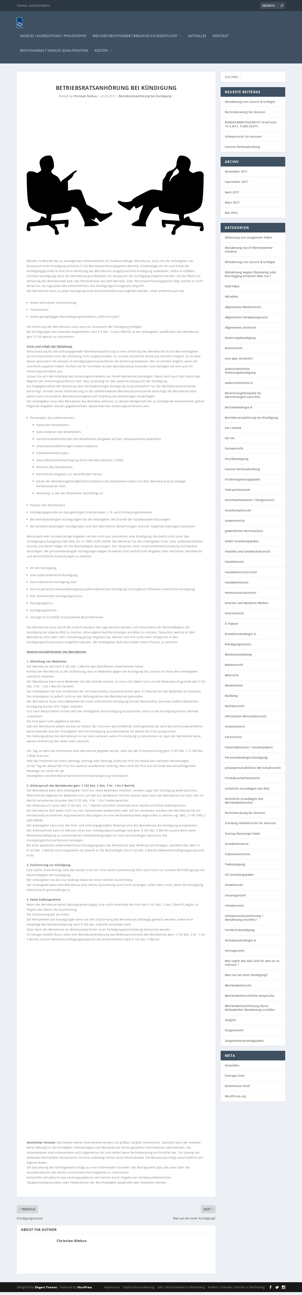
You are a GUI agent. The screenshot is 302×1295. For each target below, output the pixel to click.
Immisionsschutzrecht (240, 596)
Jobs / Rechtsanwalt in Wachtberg (181, 1290)
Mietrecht (232, 678)
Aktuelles (197, 39)
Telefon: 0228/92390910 (33, 6)
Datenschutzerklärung (138, 1290)
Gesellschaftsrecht (238, 513)
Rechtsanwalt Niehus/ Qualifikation (54, 54)
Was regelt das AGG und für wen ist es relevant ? (252, 966)
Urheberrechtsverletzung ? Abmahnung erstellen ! (244, 920)
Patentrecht (233, 740)
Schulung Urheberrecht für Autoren (250, 826)
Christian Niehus (85, 99)
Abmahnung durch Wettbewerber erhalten (249, 252)
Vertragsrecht (235, 953)
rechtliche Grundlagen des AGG (247, 791)
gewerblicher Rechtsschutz (244, 534)
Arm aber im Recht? (239, 361)
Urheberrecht (234, 908)
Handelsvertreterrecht (241, 575)
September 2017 (236, 185)
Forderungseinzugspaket (242, 482)
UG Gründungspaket (239, 877)
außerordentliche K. (239, 386)
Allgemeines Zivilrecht (240, 330)
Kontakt (220, 39)
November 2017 (236, 174)
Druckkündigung (237, 462)
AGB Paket (232, 289)
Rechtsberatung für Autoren (245, 115)
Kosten (101, 54)
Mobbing (231, 699)
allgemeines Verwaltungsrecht (246, 320)
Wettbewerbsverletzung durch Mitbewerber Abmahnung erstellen (250, 1011)
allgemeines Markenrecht (243, 310)
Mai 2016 (231, 216)
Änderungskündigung (240, 341)
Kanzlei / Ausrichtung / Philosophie (53, 39)
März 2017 (232, 205)
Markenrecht (234, 668)
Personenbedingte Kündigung (246, 760)
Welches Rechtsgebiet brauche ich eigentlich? (134, 39)
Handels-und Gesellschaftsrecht (248, 554)
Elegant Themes (46, 1290)
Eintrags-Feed (234, 1079)
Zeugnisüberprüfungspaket (244, 1044)
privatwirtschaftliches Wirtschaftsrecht (253, 771)
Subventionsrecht (237, 857)
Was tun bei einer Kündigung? (246, 978)
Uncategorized (235, 898)
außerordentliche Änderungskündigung (240, 373)
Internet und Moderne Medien (246, 606)
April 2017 (232, 195)
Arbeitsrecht (234, 351)
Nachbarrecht (235, 709)
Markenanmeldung (238, 657)
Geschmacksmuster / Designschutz (250, 503)
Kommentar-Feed (237, 1089)
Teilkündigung (235, 867)
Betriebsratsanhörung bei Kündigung (145, 99)
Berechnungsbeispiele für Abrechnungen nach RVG (243, 398)
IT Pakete (231, 627)
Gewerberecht (235, 523)
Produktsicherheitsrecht (242, 781)
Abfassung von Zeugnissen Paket (248, 240)
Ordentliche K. (235, 729)
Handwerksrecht (237, 585)
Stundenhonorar (237, 847)
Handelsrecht (234, 565)
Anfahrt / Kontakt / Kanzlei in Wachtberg (236, 1290)
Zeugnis (230, 1023)
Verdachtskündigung (240, 933)
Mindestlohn (234, 688)
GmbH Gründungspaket (242, 544)
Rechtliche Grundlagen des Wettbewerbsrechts (244, 803)
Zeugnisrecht (234, 1033)
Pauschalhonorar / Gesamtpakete (249, 750)
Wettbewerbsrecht (238, 988)
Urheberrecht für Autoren (243, 139)
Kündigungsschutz (238, 647)
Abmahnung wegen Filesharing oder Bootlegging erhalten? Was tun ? (250, 277)
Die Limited (233, 431)
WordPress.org (235, 1099)
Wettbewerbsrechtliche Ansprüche (249, 999)
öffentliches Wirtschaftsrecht (246, 719)
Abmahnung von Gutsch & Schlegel (250, 105)
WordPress (84, 1290)
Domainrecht (234, 451)
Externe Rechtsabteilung (242, 150)
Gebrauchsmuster (237, 493)
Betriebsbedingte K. (239, 410)
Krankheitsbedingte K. (241, 637)
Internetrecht (234, 616)
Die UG (229, 441)
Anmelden (232, 1068)
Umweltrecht (234, 888)
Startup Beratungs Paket (242, 836)
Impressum (112, 1290)
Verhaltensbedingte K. (241, 943)
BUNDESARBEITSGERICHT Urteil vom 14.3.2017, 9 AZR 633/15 (250, 127)
